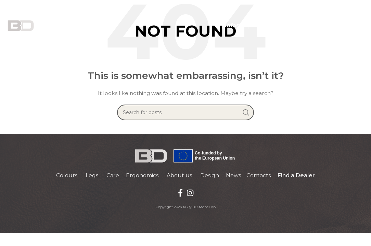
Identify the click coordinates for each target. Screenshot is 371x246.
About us (179, 175)
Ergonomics (142, 175)
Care (112, 175)
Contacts (258, 175)
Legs (92, 175)
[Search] (185, 112)
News (233, 175)
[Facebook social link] (180, 193)
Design (209, 175)
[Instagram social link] (190, 193)
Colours (66, 175)
